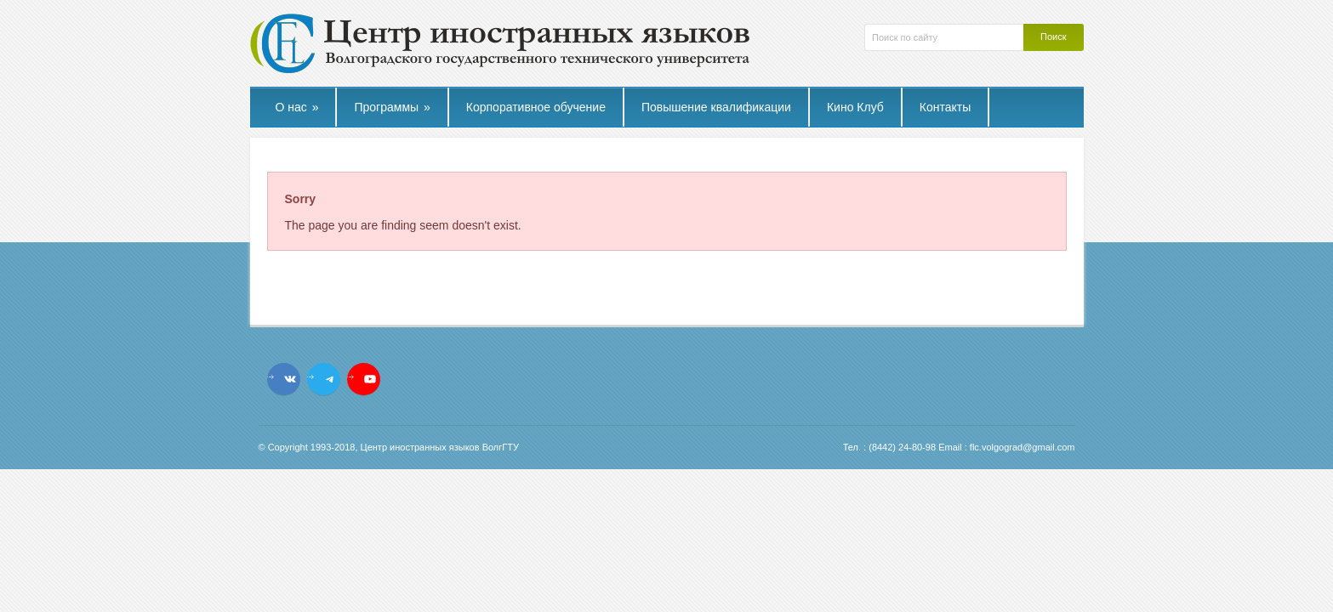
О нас (297, 107)
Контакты (945, 107)
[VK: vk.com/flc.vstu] (290, 379)
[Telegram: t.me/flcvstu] (330, 379)
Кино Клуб (855, 107)
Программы (392, 107)
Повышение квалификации (716, 107)
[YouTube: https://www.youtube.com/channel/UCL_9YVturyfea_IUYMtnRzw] (370, 379)
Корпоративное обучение (536, 107)
